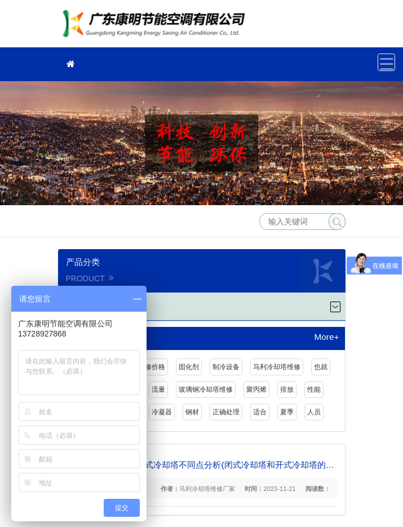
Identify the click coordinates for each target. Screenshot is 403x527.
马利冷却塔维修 (276, 367)
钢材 (192, 412)
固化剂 (189, 367)
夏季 (287, 412)
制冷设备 (226, 367)
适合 (260, 412)
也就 (320, 367)
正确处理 (226, 412)
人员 (314, 412)
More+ (326, 337)
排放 (287, 389)
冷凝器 (162, 412)
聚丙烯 (256, 389)
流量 (158, 389)
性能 (314, 389)
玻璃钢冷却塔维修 (206, 389)
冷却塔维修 (156, 27)
